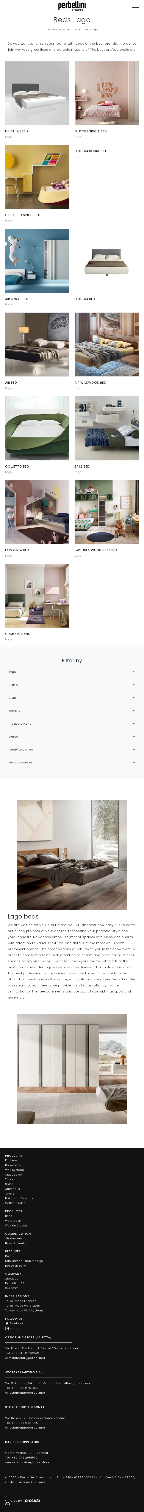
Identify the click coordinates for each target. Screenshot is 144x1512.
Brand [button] (13, 685)
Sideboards (13, 1174)
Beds (77, 29)
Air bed (11, 382)
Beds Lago (91, 29)
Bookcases (13, 1165)
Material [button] (15, 711)
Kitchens (11, 1160)
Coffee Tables (15, 1203)
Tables (10, 1179)
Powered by (23, 1501)
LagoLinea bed (17, 550)
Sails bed (82, 466)
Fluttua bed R (17, 131)
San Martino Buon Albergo (24, 1261)
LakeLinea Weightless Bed (96, 550)
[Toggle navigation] (135, 6)
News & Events (15, 1243)
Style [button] (12, 698)
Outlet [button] (13, 737)
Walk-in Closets (16, 1225)
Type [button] (12, 672)
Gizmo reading (17, 634)
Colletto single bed (23, 215)
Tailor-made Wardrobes (22, 1306)
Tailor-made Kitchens (20, 1301)
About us (11, 1278)
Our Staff (11, 1288)
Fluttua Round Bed (91, 151)
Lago (8, 137)
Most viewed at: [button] (21, 762)
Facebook (14, 1323)
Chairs (10, 1193)
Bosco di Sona (15, 1265)
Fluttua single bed (91, 131)
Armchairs (12, 1189)
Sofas (9, 1184)
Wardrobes (13, 1221)
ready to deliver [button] (21, 749)
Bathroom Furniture (19, 1198)
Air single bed (16, 299)
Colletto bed (17, 466)
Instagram (15, 1328)
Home (51, 29)
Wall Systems (15, 1170)
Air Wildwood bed (90, 382)
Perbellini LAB (14, 1283)
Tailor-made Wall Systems (24, 1310)
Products (64, 29)
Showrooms (14, 1238)
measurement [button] (20, 724)
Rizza (9, 1256)
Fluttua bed (85, 299)
